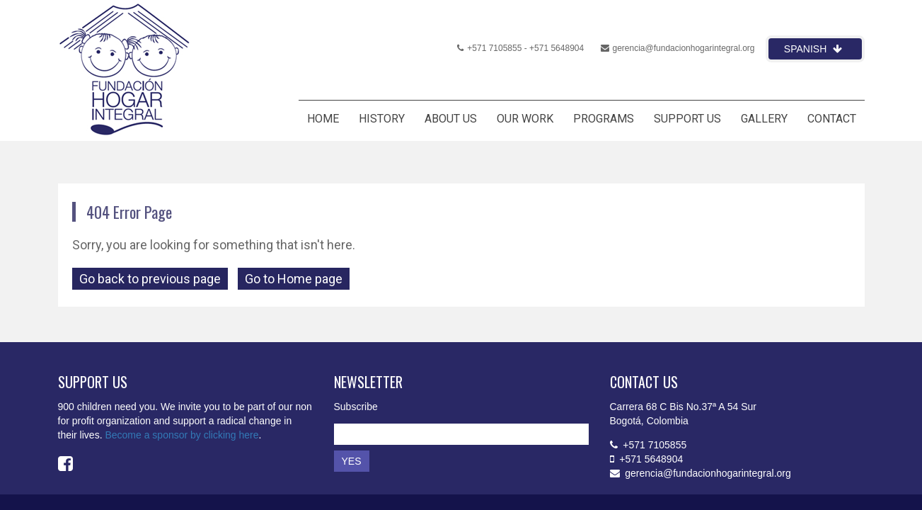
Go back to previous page (150, 278)
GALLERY (764, 118)
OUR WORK (525, 118)
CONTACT (831, 118)
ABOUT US (451, 118)
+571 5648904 (556, 48)
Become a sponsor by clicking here (181, 435)
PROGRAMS (603, 118)
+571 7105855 (489, 48)
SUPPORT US (687, 118)
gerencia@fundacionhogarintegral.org (678, 48)
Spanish (813, 49)
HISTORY (382, 118)
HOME (323, 118)
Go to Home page (293, 278)
